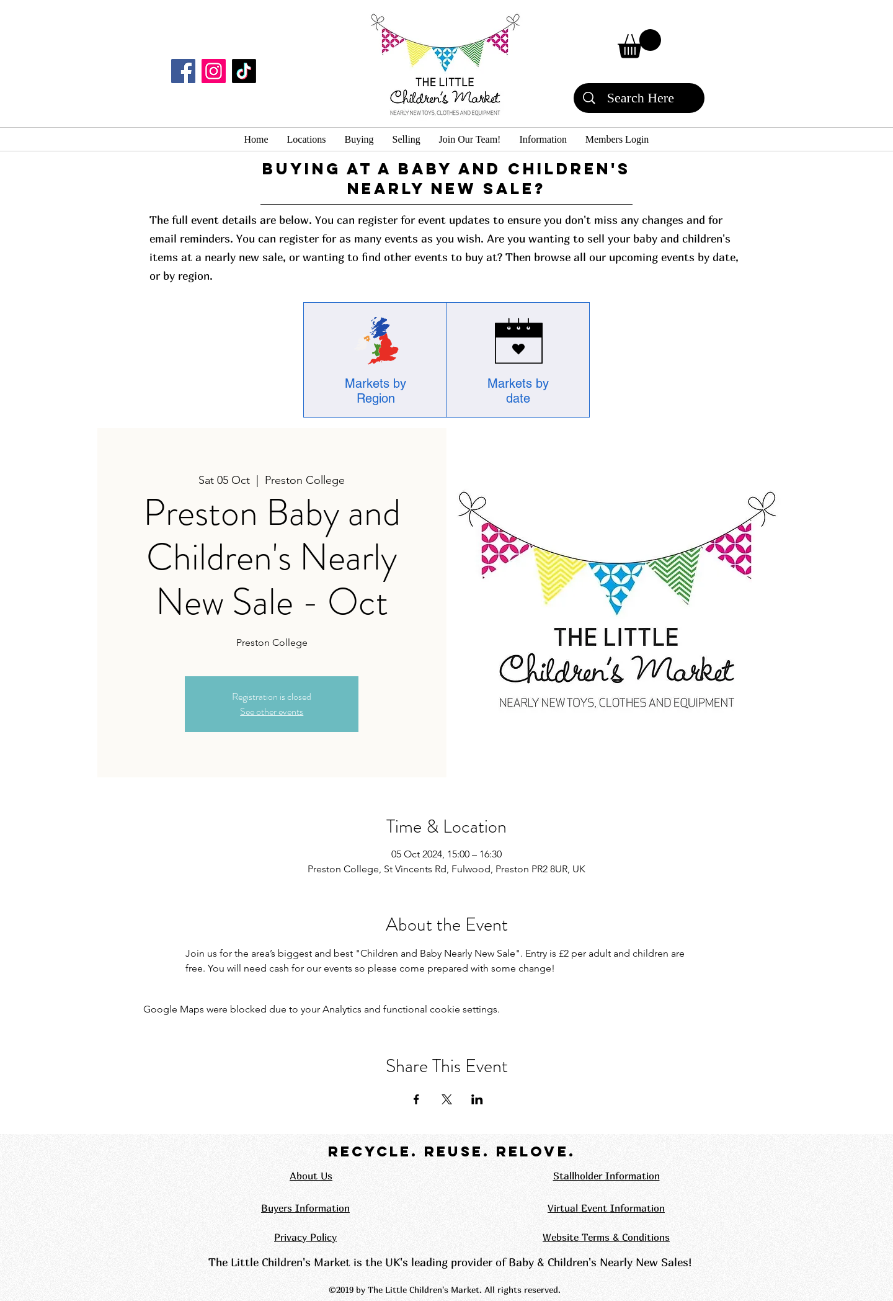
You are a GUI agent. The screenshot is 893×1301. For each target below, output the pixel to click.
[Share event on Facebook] (416, 1099)
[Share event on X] (447, 1099)
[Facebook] (183, 71)
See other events (271, 711)
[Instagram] (214, 71)
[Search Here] (640, 98)
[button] (639, 43)
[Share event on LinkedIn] (477, 1099)
